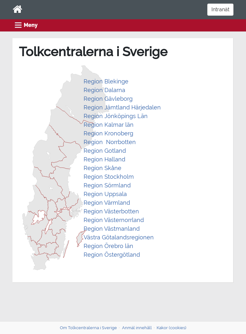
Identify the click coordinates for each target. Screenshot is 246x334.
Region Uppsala (105, 194)
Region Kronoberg (108, 133)
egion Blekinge (107, 81)
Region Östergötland (112, 254)
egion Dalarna (106, 90)
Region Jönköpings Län (116, 116)
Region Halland (104, 159)
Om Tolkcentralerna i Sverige (88, 327)
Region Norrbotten (110, 142)
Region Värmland (107, 202)
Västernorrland (123, 220)
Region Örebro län (108, 246)
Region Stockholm (109, 176)
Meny (30, 25)
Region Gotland (105, 150)
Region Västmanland (112, 228)
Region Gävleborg (108, 98)
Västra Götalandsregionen (119, 237)
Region (93, 211)
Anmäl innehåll (137, 327)
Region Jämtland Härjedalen (122, 107)
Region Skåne (102, 168)
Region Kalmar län (109, 124)
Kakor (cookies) (171, 327)
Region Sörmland (107, 185)
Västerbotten (121, 211)
